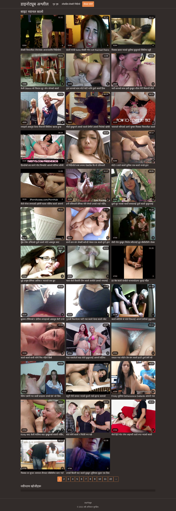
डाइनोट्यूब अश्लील (35, 4)
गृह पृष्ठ (55, 4)
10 (99, 479)
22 (110, 479)
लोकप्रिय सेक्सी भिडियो (71, 4)
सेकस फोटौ (88, 4)
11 (105, 479)
